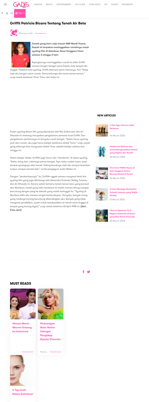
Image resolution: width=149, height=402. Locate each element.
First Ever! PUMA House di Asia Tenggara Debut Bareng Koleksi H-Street (122, 170)
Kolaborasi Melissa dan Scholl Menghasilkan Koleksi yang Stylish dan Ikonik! (123, 149)
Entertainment (40, 33)
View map (6, 399)
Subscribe (140, 378)
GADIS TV (93, 391)
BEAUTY (49, 4)
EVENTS (114, 4)
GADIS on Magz (105, 391)
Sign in (20, 13)
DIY (106, 4)
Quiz (81, 391)
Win (85, 391)
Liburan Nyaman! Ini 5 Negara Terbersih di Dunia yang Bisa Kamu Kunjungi (122, 213)
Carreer (41, 393)
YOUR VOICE (95, 4)
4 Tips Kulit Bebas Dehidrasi (73, 327)
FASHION (38, 4)
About (40, 387)
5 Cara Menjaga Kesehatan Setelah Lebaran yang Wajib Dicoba (123, 192)
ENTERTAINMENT (64, 4)
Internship (42, 396)
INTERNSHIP (127, 4)
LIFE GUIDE (80, 4)
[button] (88, 272)
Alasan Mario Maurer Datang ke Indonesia (22, 327)
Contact (41, 390)
